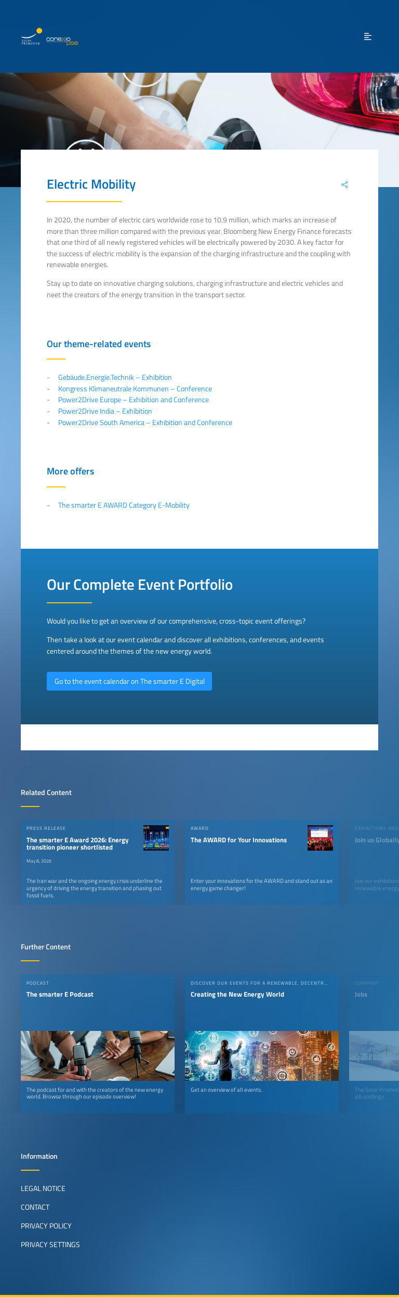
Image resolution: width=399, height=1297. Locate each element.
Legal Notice (43, 1188)
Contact (35, 1207)
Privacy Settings (50, 1244)
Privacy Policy (46, 1226)
